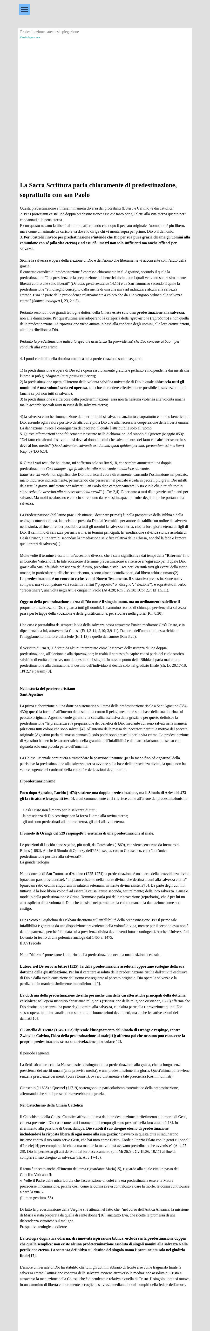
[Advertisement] (105, 74)
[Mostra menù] (24, 9)
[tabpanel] (105, 736)
